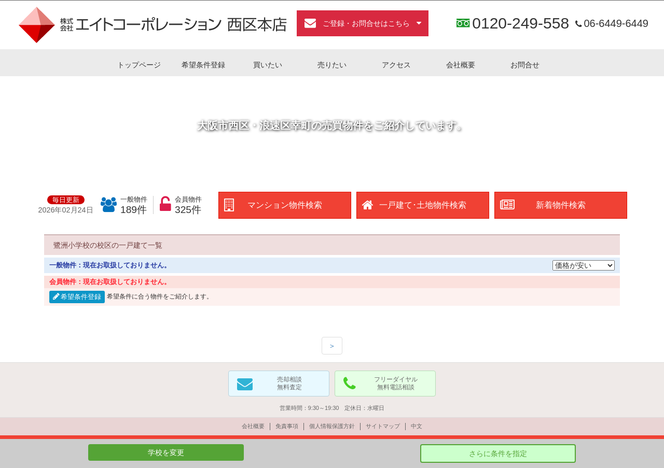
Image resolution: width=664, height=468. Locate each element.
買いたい (267, 65)
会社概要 (460, 65)
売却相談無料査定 (289, 383)
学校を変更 (166, 452)
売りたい (332, 65)
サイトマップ (383, 426)
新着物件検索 (561, 205)
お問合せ (525, 65)
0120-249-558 (520, 23)
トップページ (139, 65)
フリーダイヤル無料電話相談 (396, 383)
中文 (416, 426)
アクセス (396, 65)
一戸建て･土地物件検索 (422, 205)
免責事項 (286, 426)
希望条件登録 (203, 65)
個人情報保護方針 (332, 426)
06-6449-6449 (610, 23)
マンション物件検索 (284, 205)
